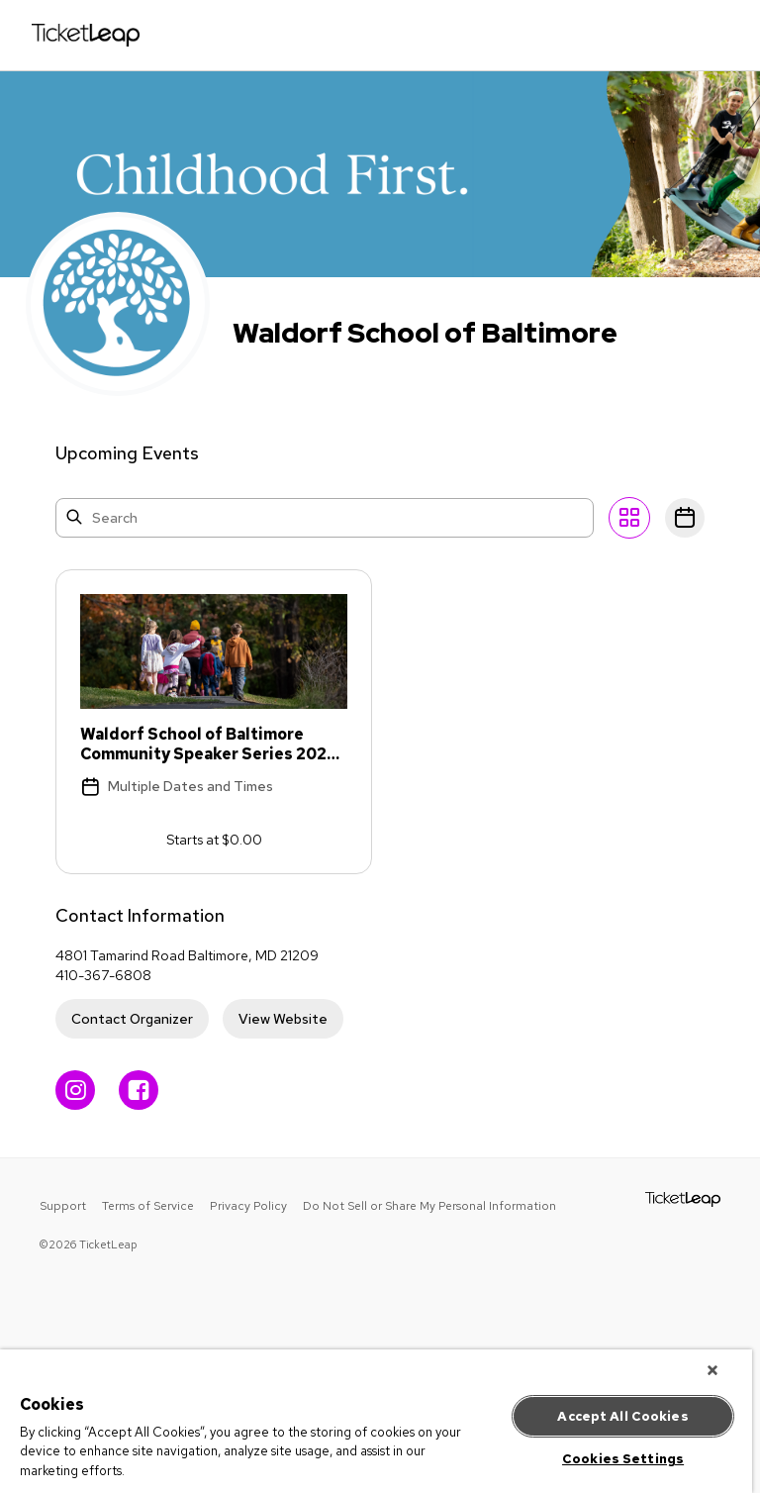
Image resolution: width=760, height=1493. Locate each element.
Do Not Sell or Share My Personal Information (429, 1206)
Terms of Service (148, 1206)
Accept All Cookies (622, 1416)
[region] (376, 1421)
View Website (283, 1019)
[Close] (712, 1370)
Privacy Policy (248, 1206)
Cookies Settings (623, 1458)
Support (63, 1206)
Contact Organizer (132, 1019)
